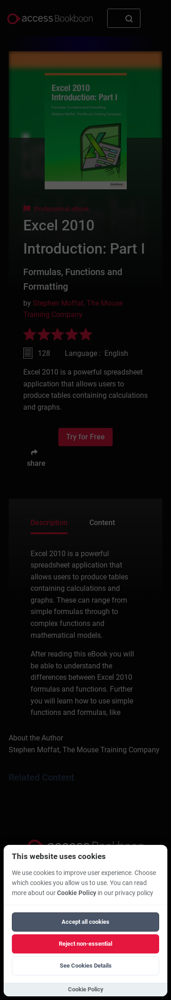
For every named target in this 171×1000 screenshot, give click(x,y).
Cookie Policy (76, 893)
